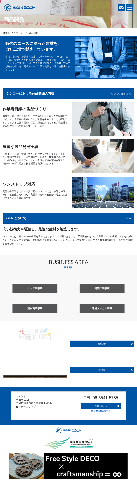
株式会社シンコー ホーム (15, 33)
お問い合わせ (101, 404)
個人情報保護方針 (101, 409)
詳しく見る (35, 370)
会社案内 (102, 343)
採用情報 (102, 370)
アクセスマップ (26, 406)
